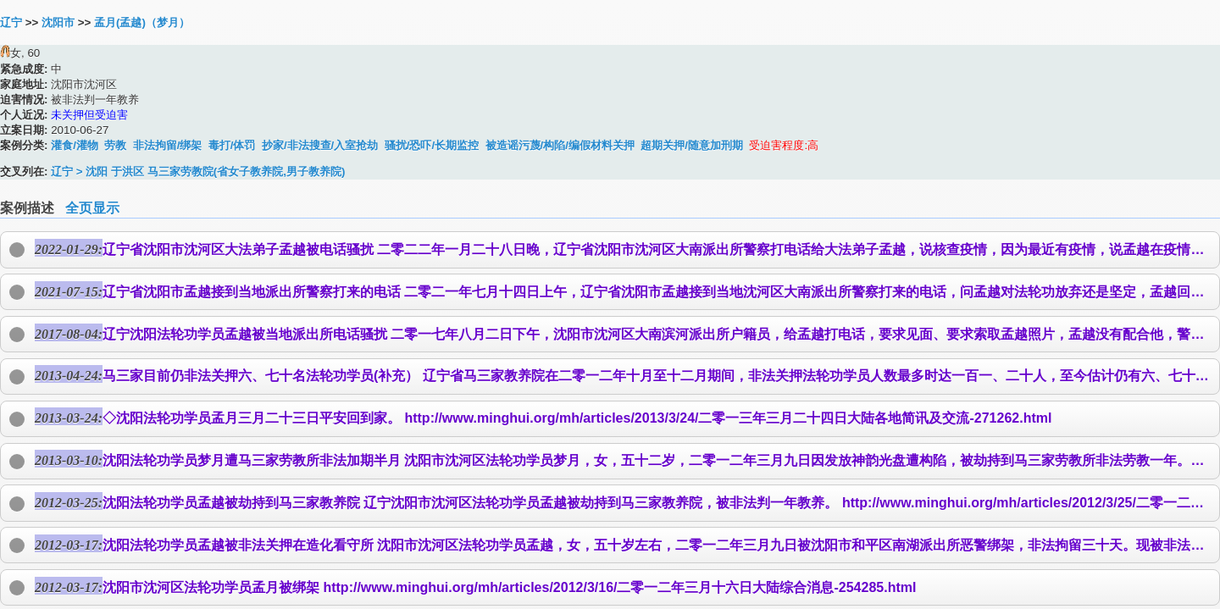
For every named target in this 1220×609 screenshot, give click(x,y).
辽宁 (11, 22)
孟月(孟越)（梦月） (142, 22)
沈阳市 (58, 22)
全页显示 (92, 208)
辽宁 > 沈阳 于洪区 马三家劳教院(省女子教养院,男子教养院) (198, 171)
